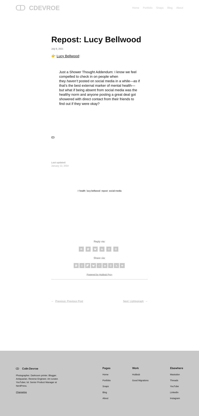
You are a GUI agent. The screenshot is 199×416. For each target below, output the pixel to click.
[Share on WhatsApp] (81, 265)
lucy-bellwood (93, 191)
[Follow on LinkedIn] (102, 249)
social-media (115, 191)
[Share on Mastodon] (76, 265)
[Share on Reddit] (99, 265)
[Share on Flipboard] (87, 265)
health (82, 191)
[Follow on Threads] (115, 249)
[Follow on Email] (81, 249)
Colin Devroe (30, 368)
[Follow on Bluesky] (95, 249)
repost (105, 191)
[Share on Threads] (110, 265)
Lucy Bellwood (68, 56)
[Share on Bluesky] (93, 265)
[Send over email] (122, 265)
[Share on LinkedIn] (104, 265)
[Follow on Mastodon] (88, 249)
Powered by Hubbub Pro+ (99, 274)
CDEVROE (44, 8)
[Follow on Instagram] (108, 249)
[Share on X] (116, 265)
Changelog (21, 392)
